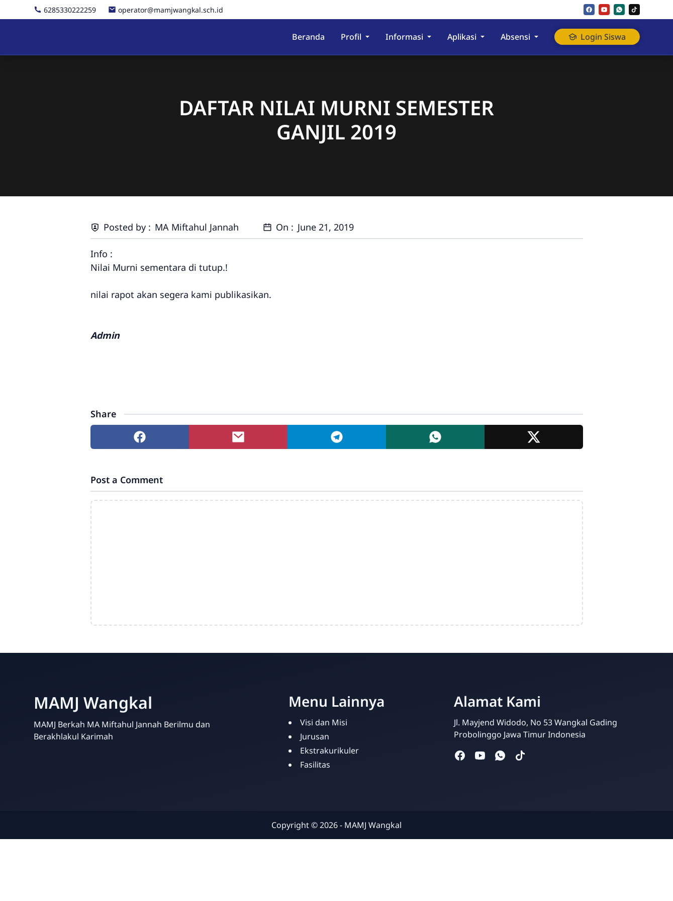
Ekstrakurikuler (329, 750)
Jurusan (314, 736)
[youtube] (604, 9)
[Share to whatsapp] (435, 437)
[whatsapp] (619, 9)
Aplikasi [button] (461, 36)
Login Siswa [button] (597, 36)
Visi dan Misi (323, 722)
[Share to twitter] (534, 437)
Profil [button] (351, 36)
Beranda (308, 36)
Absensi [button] (515, 36)
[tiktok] (634, 9)
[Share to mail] (238, 437)
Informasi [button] (404, 36)
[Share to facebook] (139, 437)
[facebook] (589, 9)
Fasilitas (315, 764)
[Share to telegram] (336, 437)
